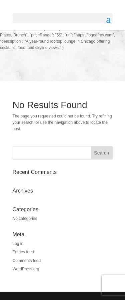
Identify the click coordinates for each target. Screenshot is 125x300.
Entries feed (23, 252)
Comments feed (27, 260)
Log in (18, 243)
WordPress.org (26, 269)
